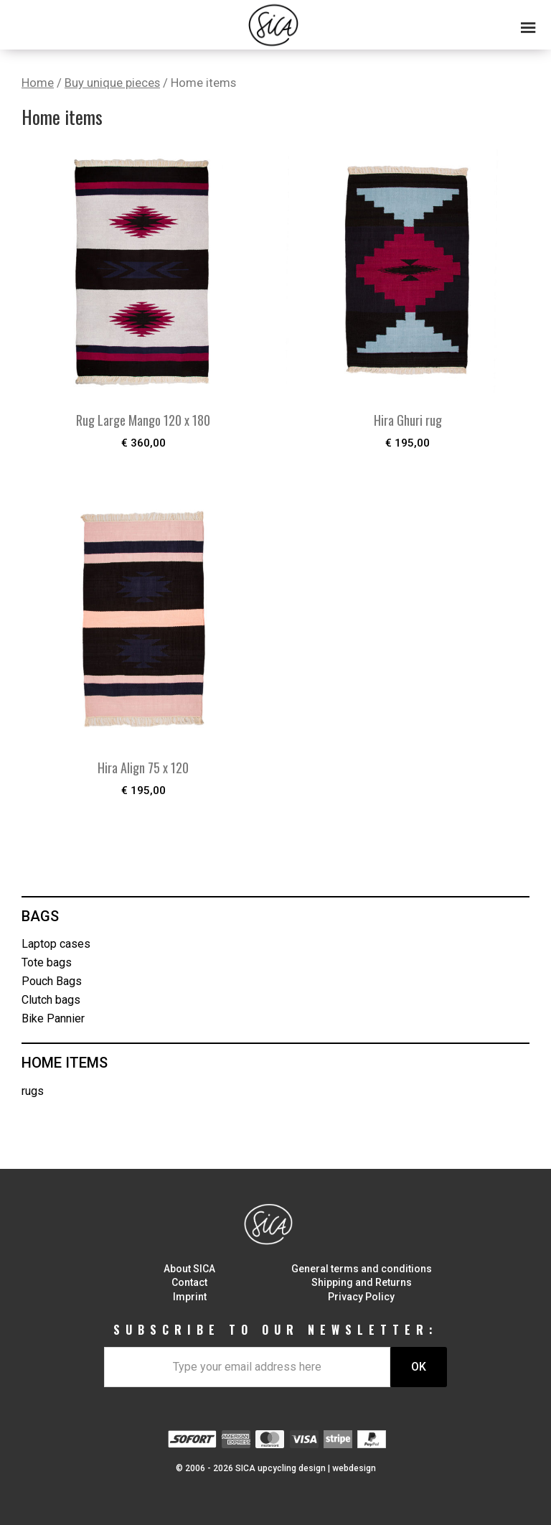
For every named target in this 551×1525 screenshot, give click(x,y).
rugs (33, 1091)
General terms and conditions (361, 1268)
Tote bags (47, 962)
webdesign (354, 1468)
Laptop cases (56, 944)
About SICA (189, 1268)
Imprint (190, 1296)
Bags (40, 916)
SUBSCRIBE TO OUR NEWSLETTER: (275, 1330)
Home (38, 83)
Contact (189, 1282)
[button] (275, 21)
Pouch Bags (52, 981)
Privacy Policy (361, 1296)
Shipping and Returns (361, 1282)
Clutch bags (51, 1000)
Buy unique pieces (112, 83)
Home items (65, 1062)
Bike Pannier (53, 1018)
